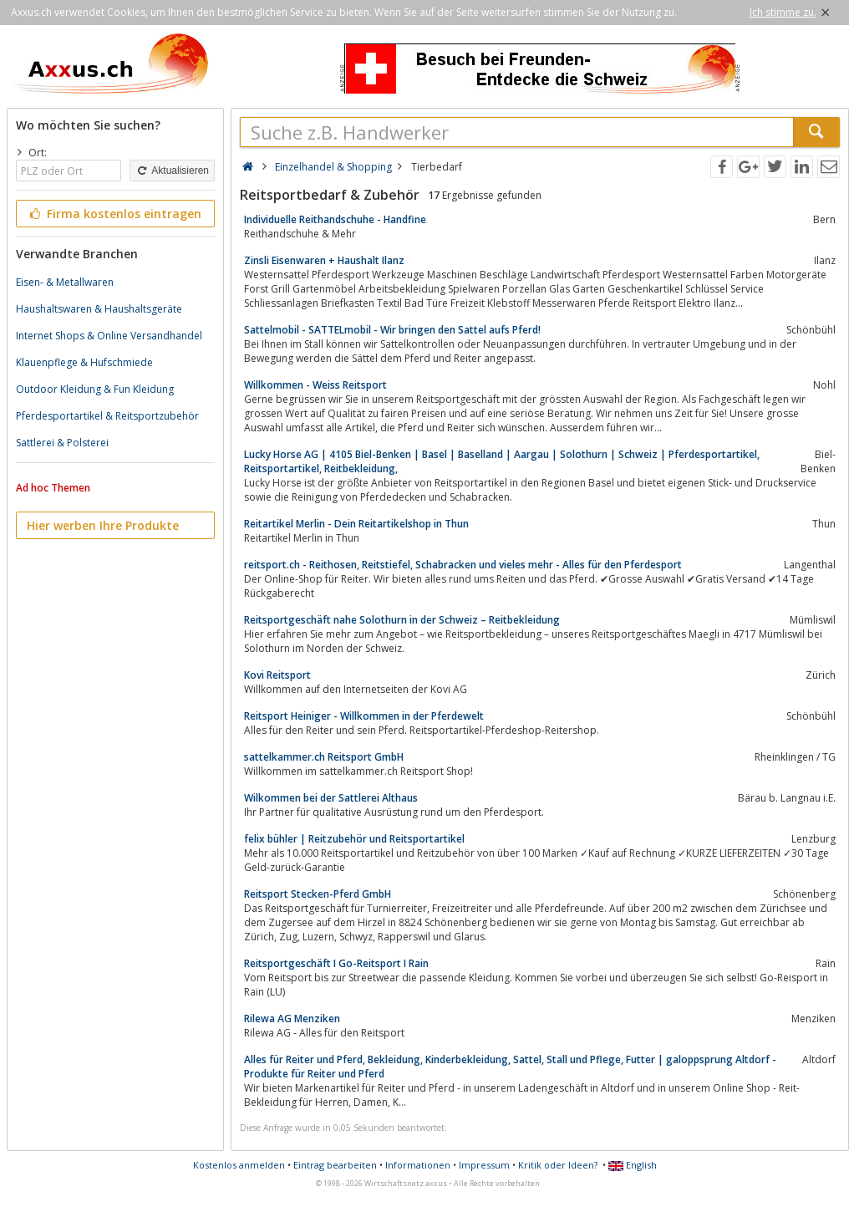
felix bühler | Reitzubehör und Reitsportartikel (354, 839)
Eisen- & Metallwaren (65, 282)
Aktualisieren (172, 170)
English (632, 1165)
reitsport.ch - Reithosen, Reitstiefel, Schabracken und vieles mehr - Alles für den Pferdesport (463, 565)
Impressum (484, 1165)
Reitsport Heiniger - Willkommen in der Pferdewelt (364, 716)
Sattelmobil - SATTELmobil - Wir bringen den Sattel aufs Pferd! (392, 330)
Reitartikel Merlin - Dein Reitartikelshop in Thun (356, 524)
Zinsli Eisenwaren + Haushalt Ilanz (324, 260)
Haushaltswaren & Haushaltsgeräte (99, 309)
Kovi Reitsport (277, 675)
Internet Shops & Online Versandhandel (109, 335)
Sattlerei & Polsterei (62, 442)
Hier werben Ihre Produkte (103, 525)
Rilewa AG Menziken (292, 1018)
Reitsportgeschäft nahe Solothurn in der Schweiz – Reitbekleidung (402, 620)
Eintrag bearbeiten (335, 1165)
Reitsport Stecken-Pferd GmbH (317, 894)
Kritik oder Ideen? (557, 1165)
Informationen (417, 1165)
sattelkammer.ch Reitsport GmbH (324, 757)
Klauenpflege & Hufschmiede (84, 362)
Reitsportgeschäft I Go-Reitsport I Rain (336, 963)
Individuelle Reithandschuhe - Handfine (335, 219)
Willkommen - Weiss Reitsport (315, 385)
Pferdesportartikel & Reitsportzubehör (107, 416)
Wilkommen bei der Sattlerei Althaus (331, 798)
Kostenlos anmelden (239, 1165)
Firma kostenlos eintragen (114, 214)
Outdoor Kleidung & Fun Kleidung (95, 389)
